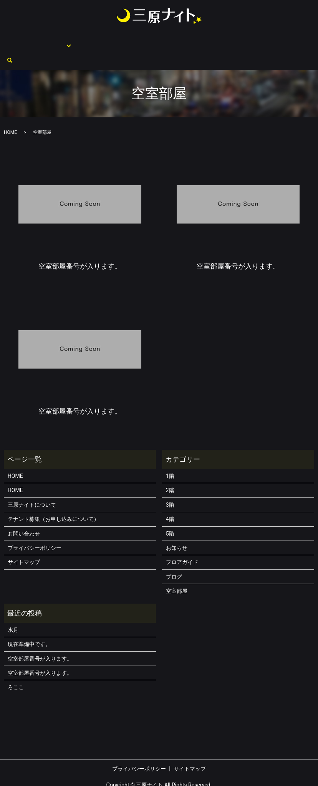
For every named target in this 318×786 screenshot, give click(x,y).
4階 (170, 500)
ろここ (16, 668)
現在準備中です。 (29, 625)
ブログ (174, 558)
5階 (170, 515)
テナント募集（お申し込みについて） (179, 41)
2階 (170, 471)
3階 (170, 486)
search (298, 41)
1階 (170, 457)
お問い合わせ (274, 41)
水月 (13, 611)
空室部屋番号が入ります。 (40, 640)
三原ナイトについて (104, 41)
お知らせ (176, 529)
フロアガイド (53, 41)
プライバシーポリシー (34, 529)
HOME (24, 41)
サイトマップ (24, 543)
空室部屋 (241, 41)
